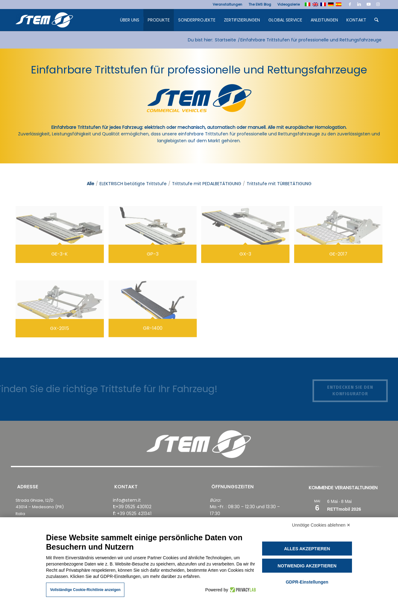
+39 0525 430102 (133, 507)
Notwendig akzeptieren (307, 565)
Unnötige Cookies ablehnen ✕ (321, 525)
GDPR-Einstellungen (307, 582)
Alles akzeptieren (307, 548)
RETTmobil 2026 (344, 509)
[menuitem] (227, 4)
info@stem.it (127, 500)
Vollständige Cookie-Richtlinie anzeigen (85, 590)
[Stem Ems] (44, 21)
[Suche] (376, 20)
